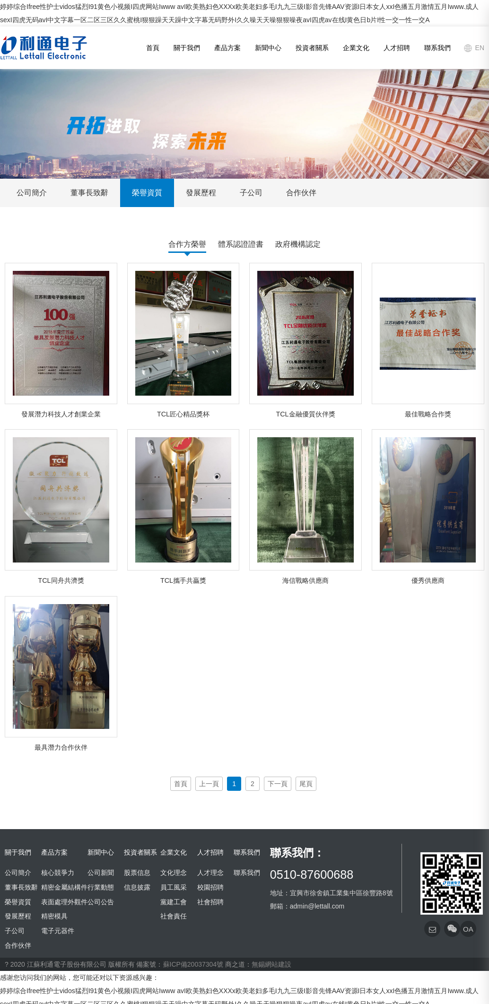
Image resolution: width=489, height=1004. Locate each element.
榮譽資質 (147, 193)
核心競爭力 (57, 872)
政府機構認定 (298, 244)
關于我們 (187, 48)
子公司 (251, 193)
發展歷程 (201, 193)
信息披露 (137, 887)
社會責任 (173, 916)
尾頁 (306, 784)
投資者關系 (312, 48)
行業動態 (100, 887)
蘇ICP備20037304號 (193, 964)
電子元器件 (57, 931)
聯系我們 (437, 48)
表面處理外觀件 (64, 902)
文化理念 (173, 872)
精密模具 (54, 916)
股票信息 (137, 872)
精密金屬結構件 (64, 887)
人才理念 (210, 872)
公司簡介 (32, 193)
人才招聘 (397, 48)
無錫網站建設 (271, 964)
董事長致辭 (89, 193)
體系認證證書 (240, 244)
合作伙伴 (301, 193)
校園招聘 (210, 887)
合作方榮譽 (187, 244)
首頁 (152, 48)
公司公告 (100, 902)
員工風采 (173, 887)
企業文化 (356, 48)
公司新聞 (100, 872)
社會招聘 (210, 902)
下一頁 (278, 784)
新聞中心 (268, 48)
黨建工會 (173, 902)
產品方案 (227, 48)
